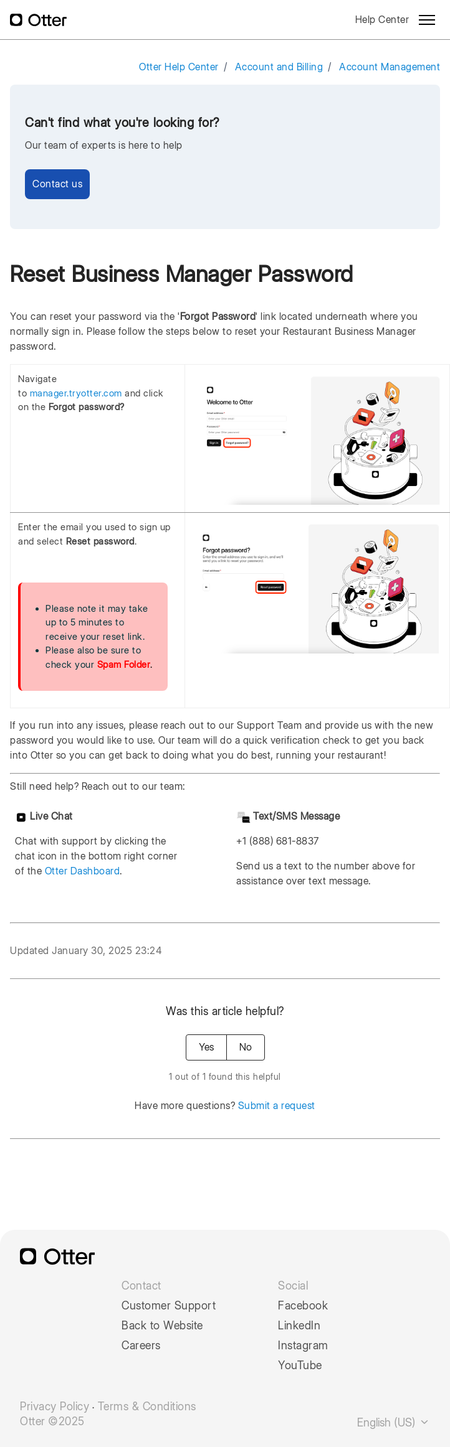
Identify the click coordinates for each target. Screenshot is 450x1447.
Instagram (303, 1345)
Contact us (57, 184)
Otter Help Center (179, 67)
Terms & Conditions (147, 1406)
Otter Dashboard (82, 871)
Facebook (303, 1305)
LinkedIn (299, 1325)
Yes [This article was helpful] (206, 1047)
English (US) (393, 1422)
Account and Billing (279, 67)
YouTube (300, 1365)
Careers (141, 1345)
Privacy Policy (54, 1406)
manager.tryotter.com (76, 393)
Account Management (389, 67)
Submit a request (276, 1106)
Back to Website (162, 1325)
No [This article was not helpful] (245, 1047)
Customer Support (169, 1305)
